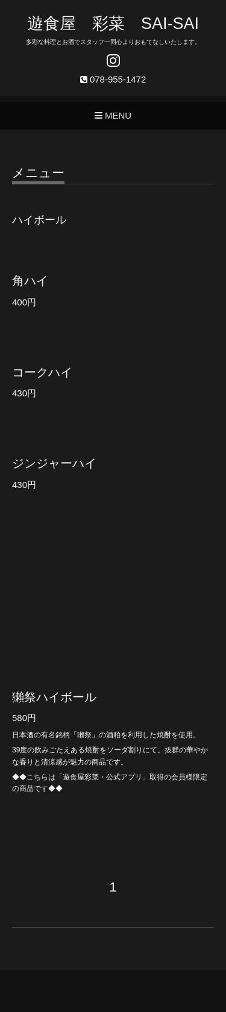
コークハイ (42, 372)
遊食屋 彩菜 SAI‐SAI (113, 23)
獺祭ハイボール (54, 697)
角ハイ (30, 280)
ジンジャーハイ (54, 463)
